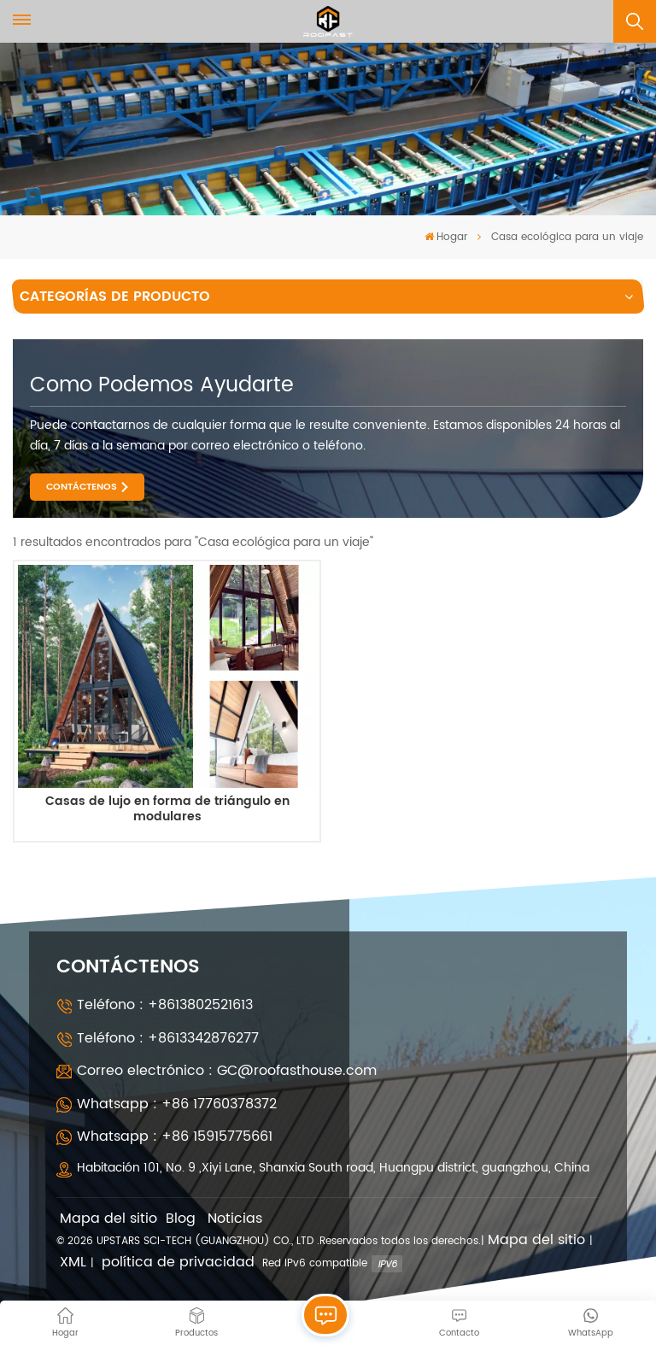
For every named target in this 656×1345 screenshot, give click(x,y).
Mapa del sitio (108, 1219)
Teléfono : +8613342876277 (168, 1038)
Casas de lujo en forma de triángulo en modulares (167, 810)
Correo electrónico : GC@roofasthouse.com (227, 1071)
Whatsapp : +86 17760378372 (177, 1104)
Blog (181, 1219)
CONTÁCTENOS (81, 487)
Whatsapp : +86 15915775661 (174, 1136)
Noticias (235, 1219)
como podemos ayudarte (162, 385)
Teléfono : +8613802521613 (165, 1005)
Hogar (446, 237)
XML (73, 1262)
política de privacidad (178, 1262)
